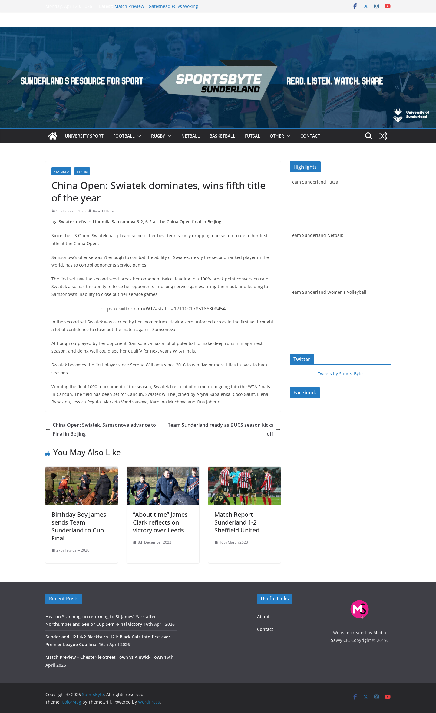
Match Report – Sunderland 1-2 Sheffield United (236, 522)
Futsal (252, 136)
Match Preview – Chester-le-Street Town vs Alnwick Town (104, 657)
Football (124, 136)
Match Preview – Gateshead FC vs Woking (156, 6)
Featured (61, 171)
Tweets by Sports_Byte (340, 373)
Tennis (82, 171)
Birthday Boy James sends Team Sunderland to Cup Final (78, 526)
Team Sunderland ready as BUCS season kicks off (224, 429)
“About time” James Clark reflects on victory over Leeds (160, 522)
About (263, 616)
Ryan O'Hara (103, 211)
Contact (310, 136)
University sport (84, 136)
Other (277, 136)
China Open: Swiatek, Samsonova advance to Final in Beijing (100, 429)
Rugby (158, 136)
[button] (138, 136)
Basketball (222, 136)
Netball (190, 136)
